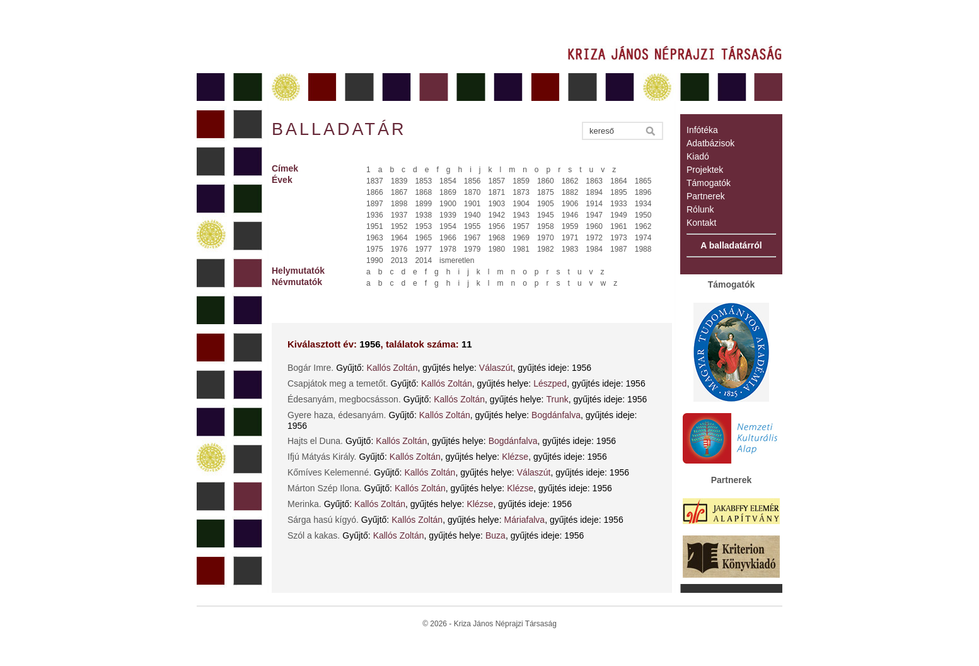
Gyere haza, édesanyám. (336, 415)
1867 (399, 192)
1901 (472, 203)
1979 (472, 249)
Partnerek (705, 196)
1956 (497, 226)
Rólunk (700, 209)
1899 (423, 203)
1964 (399, 237)
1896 (643, 192)
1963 (374, 237)
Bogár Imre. (310, 368)
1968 (497, 237)
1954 (447, 226)
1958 (545, 226)
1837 (374, 181)
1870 (472, 192)
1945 (545, 215)
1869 (447, 192)
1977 (423, 249)
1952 (399, 226)
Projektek (704, 170)
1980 (497, 249)
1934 (643, 203)
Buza (495, 535)
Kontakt (701, 223)
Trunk (557, 399)
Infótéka (702, 130)
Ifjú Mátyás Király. (321, 457)
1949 (618, 215)
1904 (521, 203)
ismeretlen (456, 260)
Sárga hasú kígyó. (323, 520)
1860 (545, 181)
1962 (643, 226)
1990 (374, 260)
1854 (447, 181)
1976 (399, 249)
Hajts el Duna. (315, 441)
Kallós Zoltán (392, 368)
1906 (570, 203)
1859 (521, 181)
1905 (545, 203)
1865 (643, 181)
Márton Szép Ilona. (324, 488)
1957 (521, 226)
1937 (399, 215)
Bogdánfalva (556, 415)
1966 (447, 237)
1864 (618, 181)
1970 (545, 237)
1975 (374, 249)
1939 (447, 215)
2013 (399, 260)
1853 (423, 181)
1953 (423, 226)
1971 (570, 237)
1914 (594, 203)
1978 (447, 249)
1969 (521, 237)
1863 (594, 181)
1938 (423, 215)
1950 (643, 215)
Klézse (515, 457)
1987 (618, 249)
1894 (594, 192)
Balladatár (339, 129)
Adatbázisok (710, 143)
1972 (594, 237)
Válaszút (496, 368)
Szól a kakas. (313, 535)
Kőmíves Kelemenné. (329, 472)
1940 (472, 215)
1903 (497, 203)
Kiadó (697, 156)
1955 (472, 226)
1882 (570, 192)
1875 (545, 192)
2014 (423, 260)
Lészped (550, 383)
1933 (618, 203)
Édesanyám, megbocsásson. (344, 399)
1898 (399, 203)
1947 (594, 215)
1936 (374, 215)
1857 (497, 181)
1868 (423, 192)
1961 (618, 226)
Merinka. (304, 504)
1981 (521, 249)
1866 (374, 192)
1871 (497, 192)
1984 (594, 249)
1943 (521, 215)
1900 (447, 203)
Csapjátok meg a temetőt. (337, 383)
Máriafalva (524, 520)
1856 (472, 181)
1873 (521, 192)
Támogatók (708, 183)
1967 (472, 237)
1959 (570, 226)
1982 (545, 249)
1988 (643, 249)
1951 (374, 226)
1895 (618, 192)
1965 (423, 237)
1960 (594, 226)
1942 (497, 215)
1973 (618, 237)
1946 (570, 215)
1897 (374, 203)
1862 (570, 181)
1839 (399, 181)
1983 (570, 249)
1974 (643, 237)
